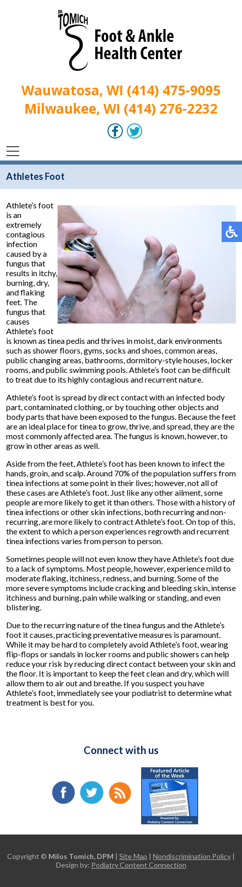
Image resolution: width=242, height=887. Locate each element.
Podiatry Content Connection (138, 865)
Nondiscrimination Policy (192, 856)
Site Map (133, 856)
